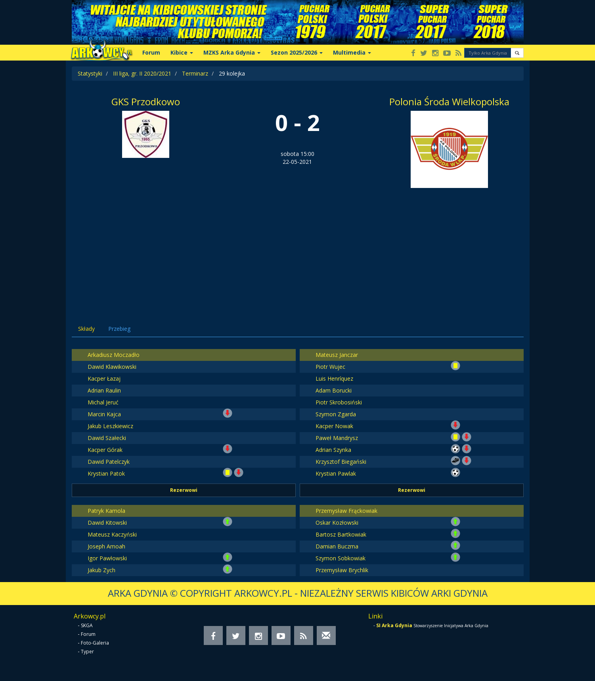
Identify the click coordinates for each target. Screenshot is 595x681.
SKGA (87, 625)
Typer (87, 651)
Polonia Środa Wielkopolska (449, 101)
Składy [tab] (86, 328)
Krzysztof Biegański (341, 461)
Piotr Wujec (330, 366)
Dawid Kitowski (107, 522)
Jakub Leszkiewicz (110, 426)
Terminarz (195, 73)
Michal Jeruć (103, 402)
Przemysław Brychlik (342, 570)
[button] (517, 53)
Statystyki (90, 73)
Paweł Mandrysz (337, 438)
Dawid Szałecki (107, 438)
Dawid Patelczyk (109, 461)
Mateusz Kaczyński (112, 534)
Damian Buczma (337, 546)
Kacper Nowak (334, 426)
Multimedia (352, 52)
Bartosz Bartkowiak (341, 534)
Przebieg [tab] (119, 328)
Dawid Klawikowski (112, 366)
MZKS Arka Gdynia (231, 52)
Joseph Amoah (106, 546)
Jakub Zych (101, 570)
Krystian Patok (106, 473)
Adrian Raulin (104, 390)
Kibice (181, 52)
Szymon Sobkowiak (340, 558)
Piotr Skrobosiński (339, 402)
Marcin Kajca (104, 414)
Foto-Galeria (95, 642)
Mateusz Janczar (337, 355)
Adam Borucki (334, 390)
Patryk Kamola (106, 510)
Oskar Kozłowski (337, 522)
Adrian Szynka (333, 449)
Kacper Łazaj (104, 378)
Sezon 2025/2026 (297, 52)
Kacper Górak (105, 449)
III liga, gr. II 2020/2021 (142, 73)
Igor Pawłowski (107, 558)
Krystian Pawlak (336, 473)
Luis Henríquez (334, 378)
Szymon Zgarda (336, 414)
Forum (151, 52)
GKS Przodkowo (145, 101)
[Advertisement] (298, 247)
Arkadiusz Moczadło (114, 355)
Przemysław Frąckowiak (346, 510)
